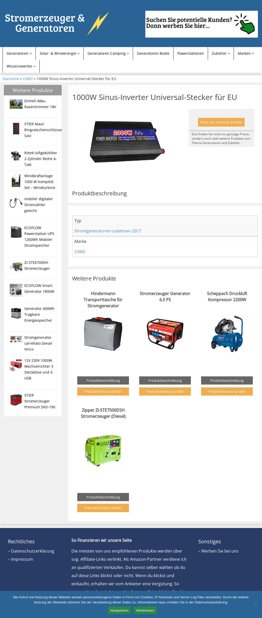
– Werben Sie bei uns (218, 551)
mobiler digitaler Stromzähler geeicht (38, 204)
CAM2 (28, 78)
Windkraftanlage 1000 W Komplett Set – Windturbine (39, 181)
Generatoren (19, 53)
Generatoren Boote (153, 53)
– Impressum (20, 559)
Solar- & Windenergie (60, 53)
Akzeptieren (119, 610)
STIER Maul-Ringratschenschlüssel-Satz (44, 129)
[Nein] (255, 604)
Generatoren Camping (108, 53)
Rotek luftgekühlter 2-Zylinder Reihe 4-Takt (40, 158)
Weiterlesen (145, 610)
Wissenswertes (21, 66)
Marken (246, 53)
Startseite (11, 78)
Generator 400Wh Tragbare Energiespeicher (39, 314)
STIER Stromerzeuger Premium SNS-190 (39, 401)
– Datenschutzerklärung (31, 551)
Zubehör (221, 53)
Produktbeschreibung (103, 380)
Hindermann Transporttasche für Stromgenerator (103, 300)
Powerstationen (190, 53)
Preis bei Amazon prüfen (221, 122)
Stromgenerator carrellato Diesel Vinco (38, 343)
